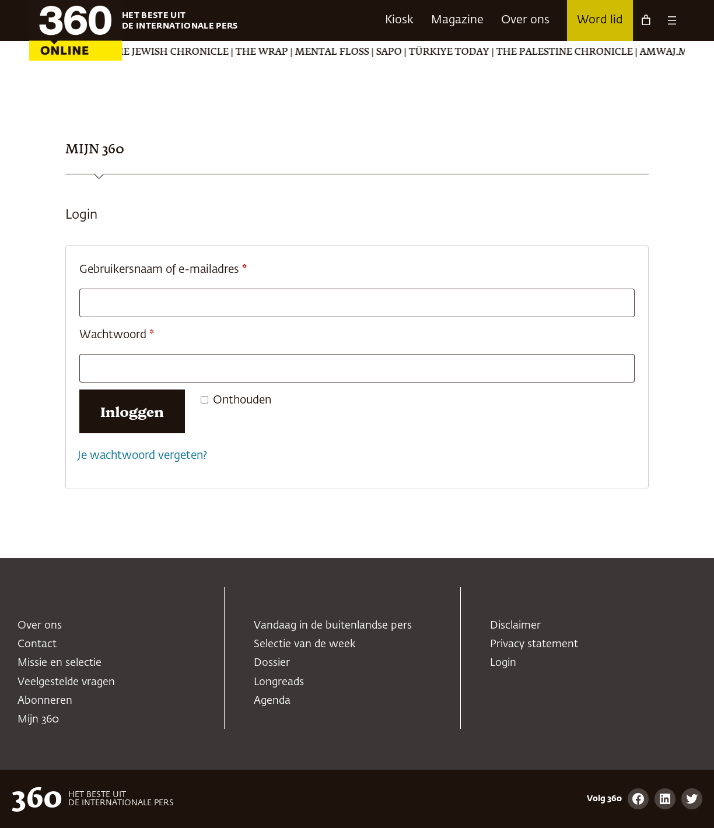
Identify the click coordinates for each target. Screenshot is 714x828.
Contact (37, 644)
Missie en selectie (60, 663)
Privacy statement (534, 644)
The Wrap (283, 52)
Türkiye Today (470, 52)
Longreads (279, 682)
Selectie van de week (305, 644)
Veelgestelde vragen (66, 682)
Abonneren (45, 701)
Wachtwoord (134, 332)
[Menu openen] (672, 20)
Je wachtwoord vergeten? (142, 455)
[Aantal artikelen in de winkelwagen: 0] (646, 20)
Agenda (272, 701)
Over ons (40, 625)
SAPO (410, 52)
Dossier (272, 663)
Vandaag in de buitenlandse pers (333, 625)
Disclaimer (515, 625)
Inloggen (132, 410)
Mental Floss (353, 52)
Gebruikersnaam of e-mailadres (180, 267)
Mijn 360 (38, 719)
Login (503, 663)
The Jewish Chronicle (190, 52)
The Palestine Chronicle (585, 52)
